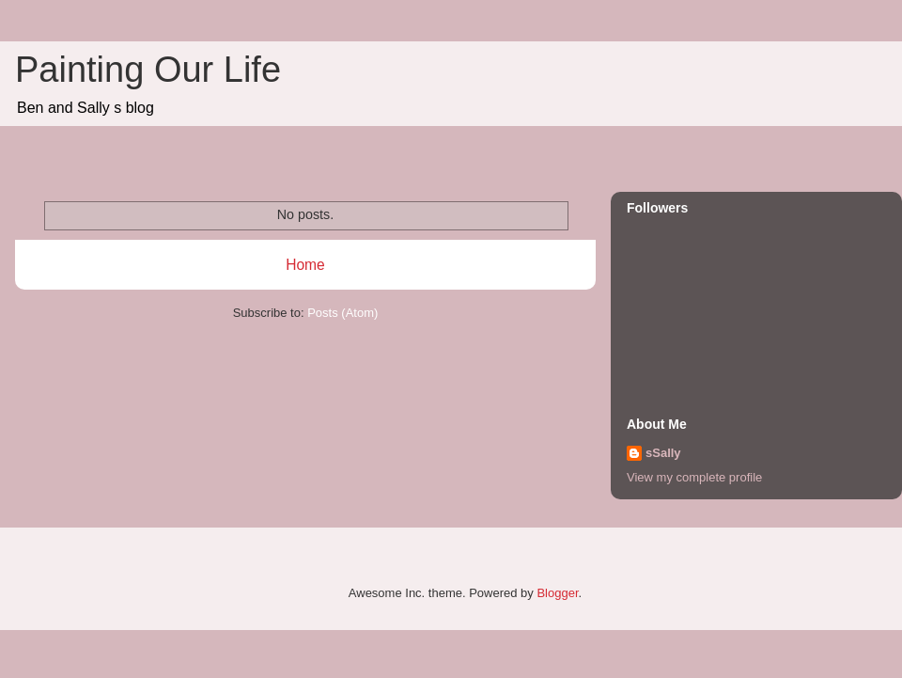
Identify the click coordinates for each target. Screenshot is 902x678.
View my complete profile (694, 477)
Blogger (557, 593)
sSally (663, 453)
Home (305, 265)
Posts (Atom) (342, 313)
